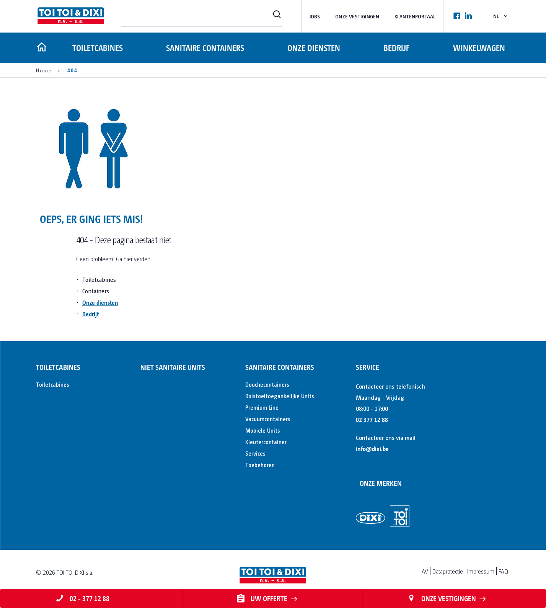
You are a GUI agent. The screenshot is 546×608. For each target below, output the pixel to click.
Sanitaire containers (204, 47)
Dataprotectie (447, 571)
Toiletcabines (96, 47)
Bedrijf (396, 47)
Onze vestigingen (357, 16)
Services (255, 453)
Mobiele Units (262, 430)
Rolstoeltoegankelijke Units (279, 395)
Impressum (480, 571)
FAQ (503, 571)
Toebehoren (260, 464)
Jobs (314, 16)
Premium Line (262, 407)
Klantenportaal (414, 16)
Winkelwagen (479, 47)
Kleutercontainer (266, 441)
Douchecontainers (267, 384)
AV (425, 571)
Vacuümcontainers (267, 418)
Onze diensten (313, 47)
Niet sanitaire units (172, 367)
